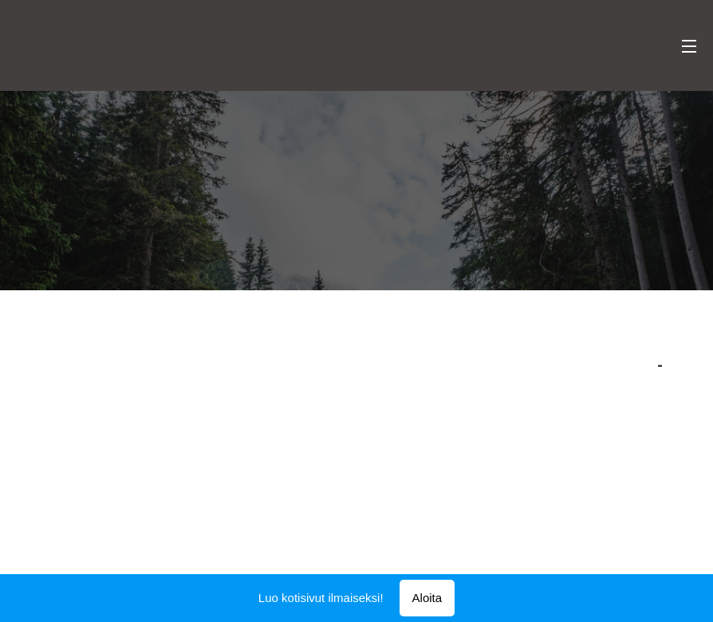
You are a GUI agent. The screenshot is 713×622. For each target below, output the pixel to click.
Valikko (689, 46)
